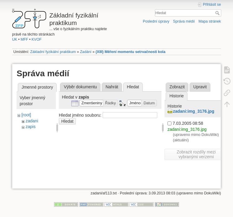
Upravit (200, 86)
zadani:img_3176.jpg (193, 111)
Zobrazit (177, 86)
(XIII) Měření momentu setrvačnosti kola (130, 52)
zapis (31, 126)
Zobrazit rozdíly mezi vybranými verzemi (196, 154)
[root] (26, 114)
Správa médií (184, 21)
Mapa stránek (210, 21)
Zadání (85, 52)
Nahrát (112, 86)
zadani (32, 120)
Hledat (218, 13)
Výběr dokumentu (80, 86)
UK (14, 39)
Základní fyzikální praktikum (53, 52)
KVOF (36, 39)
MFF (24, 39)
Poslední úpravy (156, 21)
